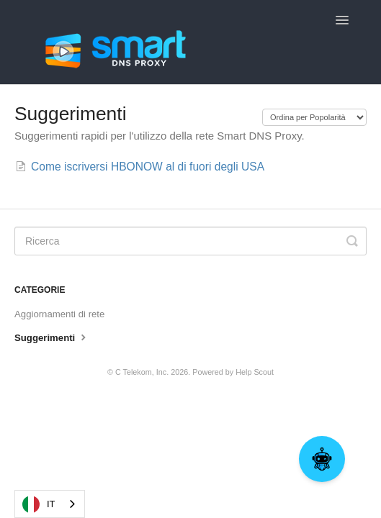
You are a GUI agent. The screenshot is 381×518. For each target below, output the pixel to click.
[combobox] (49, 504)
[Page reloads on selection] (314, 117)
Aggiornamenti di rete (59, 314)
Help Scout (255, 372)
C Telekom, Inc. (142, 372)
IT (38, 504)
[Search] (190, 241)
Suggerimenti (51, 336)
